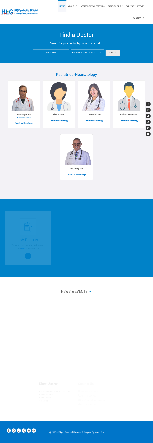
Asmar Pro (99, 434)
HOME (62, 6)
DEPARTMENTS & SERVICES (93, 6)
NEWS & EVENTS (74, 291)
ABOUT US (73, 6)
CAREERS (131, 6)
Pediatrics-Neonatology (76, 74)
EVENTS (140, 6)
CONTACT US (138, 18)
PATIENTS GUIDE (116, 6)
